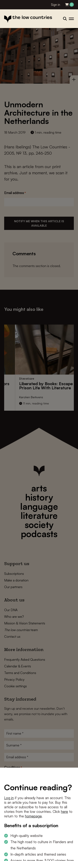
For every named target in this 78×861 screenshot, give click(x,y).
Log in (9, 798)
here (64, 811)
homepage (33, 816)
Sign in (55, 5)
